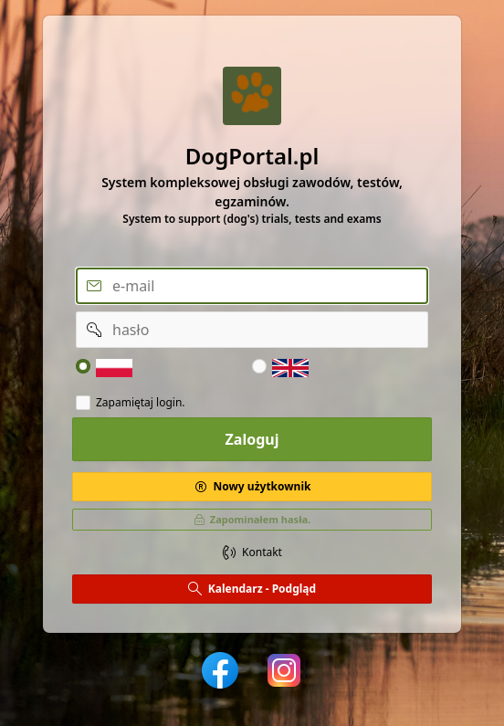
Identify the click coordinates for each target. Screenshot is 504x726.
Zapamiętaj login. (140, 402)
